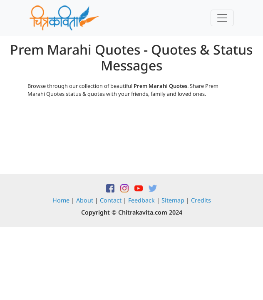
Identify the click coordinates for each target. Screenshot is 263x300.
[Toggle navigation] (222, 18)
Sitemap (172, 200)
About (84, 200)
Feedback (141, 200)
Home (60, 200)
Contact (111, 200)
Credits (201, 200)
